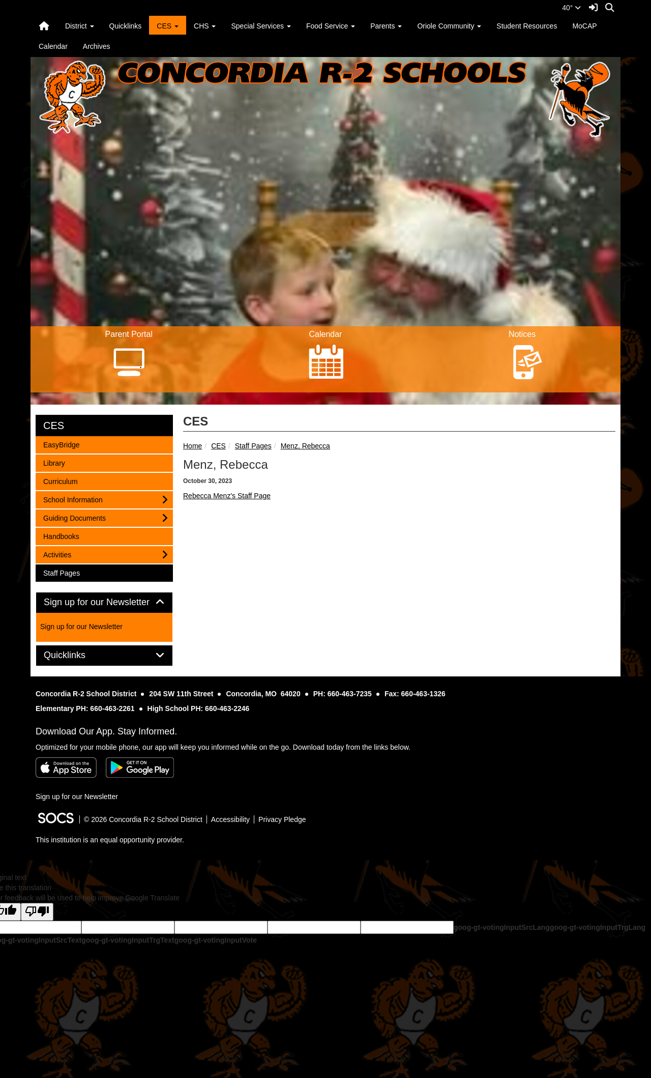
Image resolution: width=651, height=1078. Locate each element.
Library (56, 462)
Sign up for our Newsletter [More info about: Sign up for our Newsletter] (81, 626)
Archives (96, 46)
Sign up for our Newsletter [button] (104, 602)
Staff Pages (253, 446)
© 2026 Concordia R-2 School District (143, 819)
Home (192, 446)
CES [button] (168, 26)
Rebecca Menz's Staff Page (227, 496)
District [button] (79, 26)
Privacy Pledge (282, 819)
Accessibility (230, 819)
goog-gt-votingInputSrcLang (502, 927)
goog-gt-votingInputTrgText (127, 940)
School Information (73, 499)
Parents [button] (386, 26)
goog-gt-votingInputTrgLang (597, 927)
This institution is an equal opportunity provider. (110, 840)
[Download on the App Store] (66, 767)
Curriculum (60, 481)
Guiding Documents (74, 517)
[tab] (104, 602)
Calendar (53, 46)
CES (218, 446)
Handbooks (61, 536)
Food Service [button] (330, 26)
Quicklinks (125, 26)
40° (571, 8)
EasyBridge (61, 444)
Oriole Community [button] (449, 26)
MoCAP (584, 26)
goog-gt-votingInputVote (215, 940)
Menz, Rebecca (305, 446)
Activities (57, 554)
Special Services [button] (260, 26)
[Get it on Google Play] (140, 767)
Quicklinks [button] (76, 655)
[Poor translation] (37, 912)
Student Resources (526, 26)
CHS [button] (205, 26)
